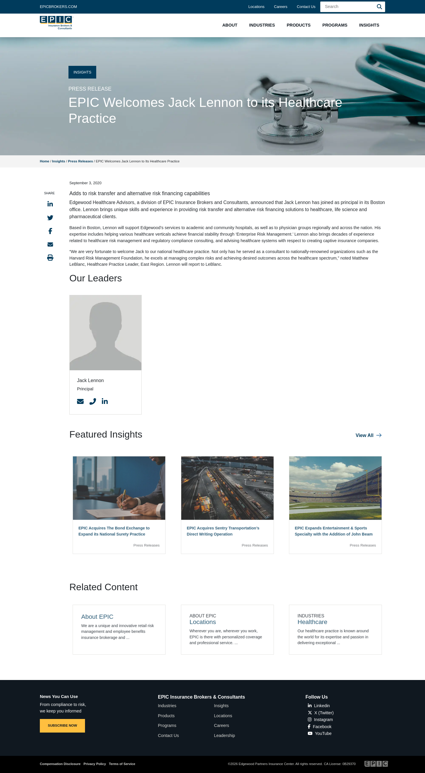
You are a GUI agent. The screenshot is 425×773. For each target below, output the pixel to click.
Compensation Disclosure (60, 764)
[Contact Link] (80, 402)
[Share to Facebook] (50, 231)
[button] (229, 25)
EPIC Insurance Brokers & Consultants (201, 696)
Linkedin (319, 705)
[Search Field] (352, 6)
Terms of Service (122, 764)
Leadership (224, 735)
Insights (58, 161)
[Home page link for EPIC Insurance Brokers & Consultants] (56, 23)
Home (44, 161)
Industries (167, 705)
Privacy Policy (95, 764)
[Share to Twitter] (50, 217)
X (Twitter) (321, 712)
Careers (280, 6)
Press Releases (80, 161)
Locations (256, 6)
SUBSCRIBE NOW (62, 725)
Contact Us (306, 6)
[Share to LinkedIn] (50, 204)
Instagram (320, 719)
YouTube (320, 733)
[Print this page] (50, 257)
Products (166, 715)
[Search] (379, 6)
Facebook (319, 726)
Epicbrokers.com (58, 6)
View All (364, 435)
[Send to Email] (50, 244)
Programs (167, 725)
